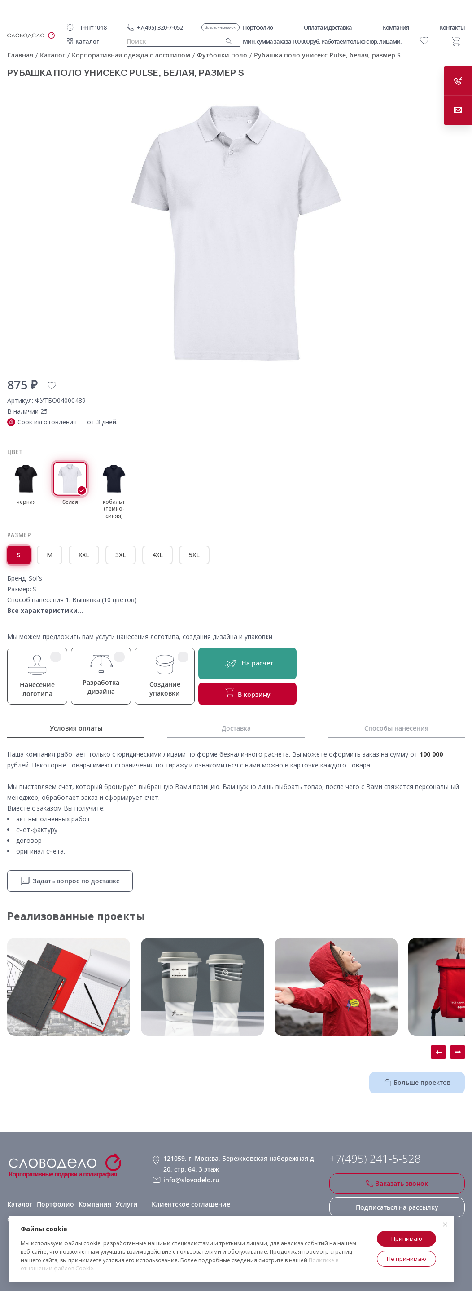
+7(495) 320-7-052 (160, 27)
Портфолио (55, 1204)
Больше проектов (417, 1082)
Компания (95, 1204)
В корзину (247, 693)
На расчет (247, 663)
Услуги (127, 1204)
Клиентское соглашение (191, 1204)
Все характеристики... (45, 610)
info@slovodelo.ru (191, 1180)
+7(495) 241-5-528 (375, 1158)
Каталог (87, 41)
